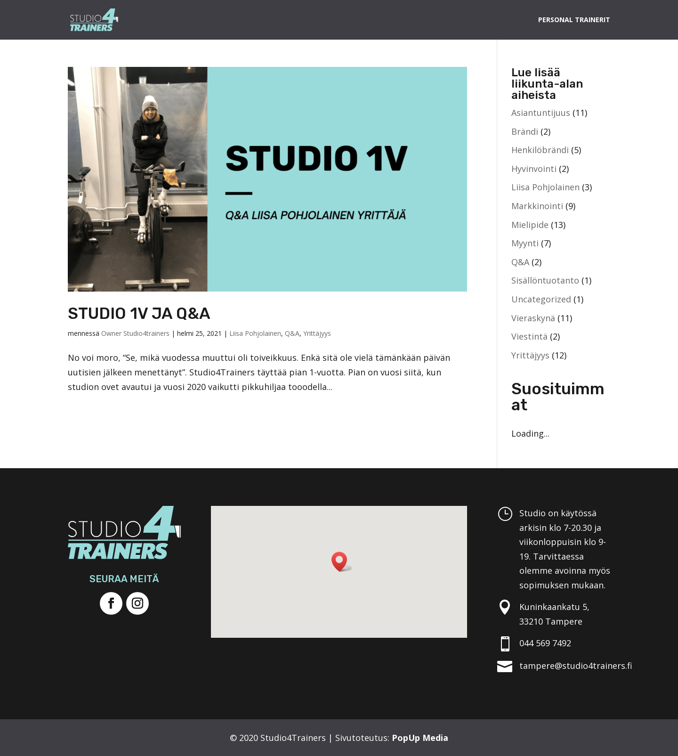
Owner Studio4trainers (135, 333)
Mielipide (530, 224)
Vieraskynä (533, 318)
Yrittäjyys (317, 333)
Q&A (292, 333)
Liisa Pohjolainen (255, 333)
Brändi (524, 131)
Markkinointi (537, 205)
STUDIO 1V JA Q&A (139, 313)
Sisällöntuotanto (545, 280)
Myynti (525, 243)
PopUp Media (420, 737)
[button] (342, 562)
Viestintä (529, 336)
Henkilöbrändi (540, 149)
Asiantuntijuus (540, 112)
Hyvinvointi (534, 168)
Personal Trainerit (574, 20)
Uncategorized (541, 299)
